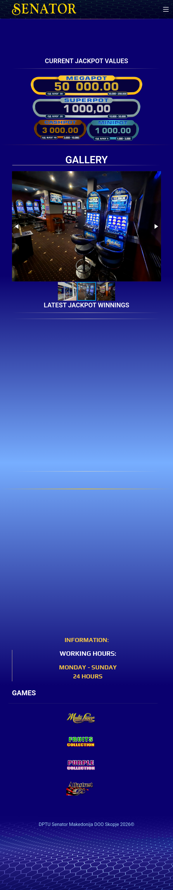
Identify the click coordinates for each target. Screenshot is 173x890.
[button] (17, 226)
